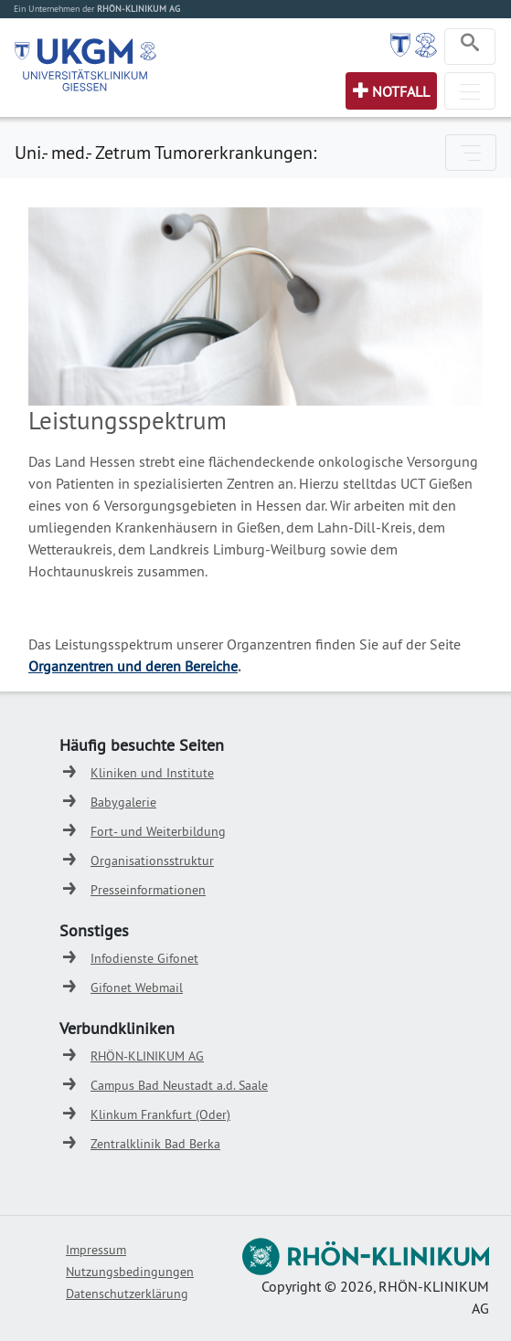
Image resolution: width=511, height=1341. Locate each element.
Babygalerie (123, 802)
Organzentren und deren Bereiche (133, 666)
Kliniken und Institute (152, 773)
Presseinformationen (148, 890)
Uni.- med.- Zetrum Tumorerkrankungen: (165, 152)
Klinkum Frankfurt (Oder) (160, 1114)
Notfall (401, 91)
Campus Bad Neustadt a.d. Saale (179, 1085)
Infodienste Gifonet (144, 958)
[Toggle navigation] (469, 46)
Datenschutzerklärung (127, 1293)
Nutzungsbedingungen (130, 1271)
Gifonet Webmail (136, 987)
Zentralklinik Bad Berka (155, 1143)
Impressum (96, 1249)
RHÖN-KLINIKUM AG (147, 1056)
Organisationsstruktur (152, 860)
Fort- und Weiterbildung (158, 831)
